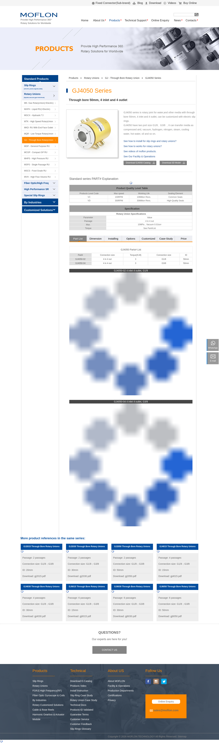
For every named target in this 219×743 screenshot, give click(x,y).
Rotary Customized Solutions (48, 705)
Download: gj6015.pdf (79, 616)
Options (130, 238)
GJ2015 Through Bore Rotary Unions (41, 546)
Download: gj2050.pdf (124, 576)
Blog (138, 3)
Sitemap (182, 736)
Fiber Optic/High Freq (40, 183)
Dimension (95, 238)
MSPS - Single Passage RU (37, 164)
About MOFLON (116, 681)
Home (84, 20)
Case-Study (166, 238)
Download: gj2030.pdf (79, 576)
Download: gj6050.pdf (170, 616)
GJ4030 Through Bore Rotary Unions (41, 586)
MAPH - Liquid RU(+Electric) (37, 109)
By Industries (39, 700)
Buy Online (187, 3)
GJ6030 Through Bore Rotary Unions (132, 586)
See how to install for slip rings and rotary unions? (150, 141)
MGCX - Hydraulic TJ (33, 115)
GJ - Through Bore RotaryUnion (38, 140)
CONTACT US (109, 649)
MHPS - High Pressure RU (36, 158)
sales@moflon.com (165, 710)
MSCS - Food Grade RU (35, 171)
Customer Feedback (81, 724)
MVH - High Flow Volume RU (37, 177)
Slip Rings (40, 87)
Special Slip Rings (40, 195)
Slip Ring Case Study (81, 695)
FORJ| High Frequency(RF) (47, 690)
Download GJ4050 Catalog (138, 163)
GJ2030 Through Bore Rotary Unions (87, 546)
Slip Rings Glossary (80, 728)
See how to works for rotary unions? (143, 146)
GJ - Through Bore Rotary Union (122, 78)
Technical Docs (78, 705)
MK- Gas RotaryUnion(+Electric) (39, 103)
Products (114, 20)
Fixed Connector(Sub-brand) (111, 3)
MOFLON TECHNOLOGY (141, 736)
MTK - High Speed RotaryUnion (38, 121)
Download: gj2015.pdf (34, 576)
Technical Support (135, 20)
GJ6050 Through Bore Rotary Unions (177, 586)
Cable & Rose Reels (43, 709)
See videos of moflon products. (140, 151)
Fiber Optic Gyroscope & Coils (49, 695)
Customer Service (79, 719)
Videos (170, 3)
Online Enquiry (160, 20)
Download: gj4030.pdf (34, 616)
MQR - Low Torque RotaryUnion (38, 134)
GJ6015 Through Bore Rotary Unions (87, 586)
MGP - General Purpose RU (37, 146)
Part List (78, 238)
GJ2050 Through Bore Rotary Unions (132, 546)
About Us (98, 20)
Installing (113, 238)
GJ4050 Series (153, 78)
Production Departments (121, 690)
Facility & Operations (119, 685)
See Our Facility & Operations (139, 156)
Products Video (78, 685)
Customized (148, 238)
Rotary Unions (40, 96)
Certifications (115, 695)
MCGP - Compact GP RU (35, 152)
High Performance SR (40, 189)
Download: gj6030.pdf (124, 616)
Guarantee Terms (79, 714)
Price (183, 238)
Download (153, 3)
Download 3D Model (171, 163)
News (177, 20)
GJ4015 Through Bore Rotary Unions (177, 546)
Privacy (112, 700)
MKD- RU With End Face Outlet (38, 127)
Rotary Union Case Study (83, 700)
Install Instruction (79, 690)
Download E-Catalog (81, 681)
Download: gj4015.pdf (170, 576)
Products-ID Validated (81, 709)
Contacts (191, 20)
